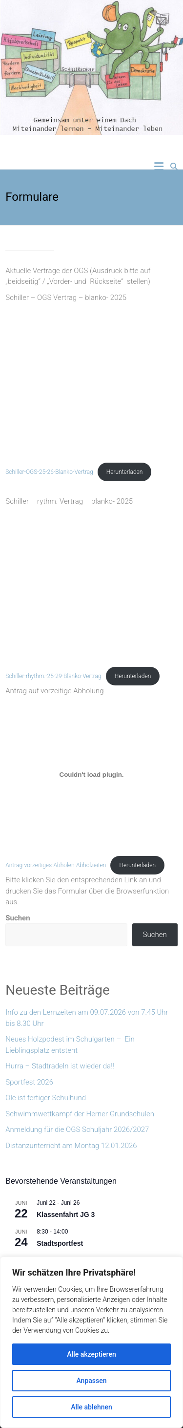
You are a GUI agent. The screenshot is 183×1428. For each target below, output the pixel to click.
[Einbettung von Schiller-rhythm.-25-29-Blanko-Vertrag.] (91, 585)
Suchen (17, 918)
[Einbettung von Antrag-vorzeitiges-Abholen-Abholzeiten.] (91, 774)
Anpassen (91, 1381)
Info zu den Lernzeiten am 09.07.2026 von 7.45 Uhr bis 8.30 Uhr (86, 1018)
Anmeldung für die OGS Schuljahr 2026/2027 (77, 1129)
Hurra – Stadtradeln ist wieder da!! (59, 1066)
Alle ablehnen (91, 1407)
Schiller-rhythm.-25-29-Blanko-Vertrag (53, 676)
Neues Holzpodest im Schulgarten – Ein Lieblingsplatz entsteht (70, 1045)
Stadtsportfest (60, 1243)
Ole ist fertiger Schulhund (45, 1097)
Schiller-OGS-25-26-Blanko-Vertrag (49, 472)
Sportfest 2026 (29, 1082)
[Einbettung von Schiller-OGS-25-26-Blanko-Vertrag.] (91, 381)
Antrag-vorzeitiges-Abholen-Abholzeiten (55, 865)
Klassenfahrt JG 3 (66, 1214)
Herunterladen (124, 472)
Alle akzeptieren (91, 1354)
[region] (91, 1342)
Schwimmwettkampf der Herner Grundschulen (79, 1113)
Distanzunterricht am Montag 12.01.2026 (71, 1145)
